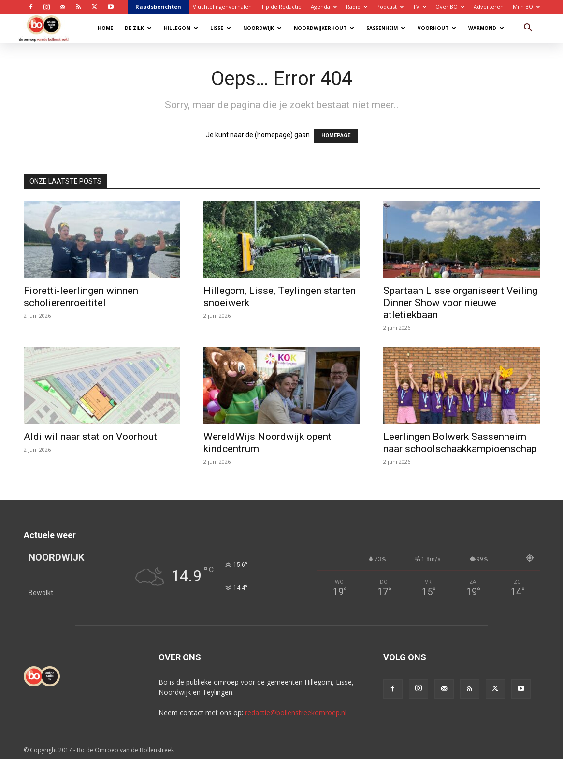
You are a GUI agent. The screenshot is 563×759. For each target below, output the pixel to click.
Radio (356, 6)
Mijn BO (526, 6)
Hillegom (181, 28)
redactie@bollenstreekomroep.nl (295, 712)
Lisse (220, 28)
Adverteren (489, 6)
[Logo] (48, 27)
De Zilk (138, 28)
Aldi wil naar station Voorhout (90, 436)
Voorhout (437, 28)
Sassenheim (385, 28)
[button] (528, 28)
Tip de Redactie (281, 6)
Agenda (324, 6)
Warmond (486, 28)
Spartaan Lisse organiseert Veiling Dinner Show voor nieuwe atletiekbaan (460, 303)
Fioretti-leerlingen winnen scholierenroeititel (81, 296)
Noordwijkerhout (324, 28)
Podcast (390, 6)
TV (419, 6)
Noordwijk (262, 28)
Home (105, 28)
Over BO (449, 6)
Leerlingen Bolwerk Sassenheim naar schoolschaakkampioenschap (460, 442)
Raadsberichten (158, 6)
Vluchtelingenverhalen (222, 6)
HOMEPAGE (335, 135)
